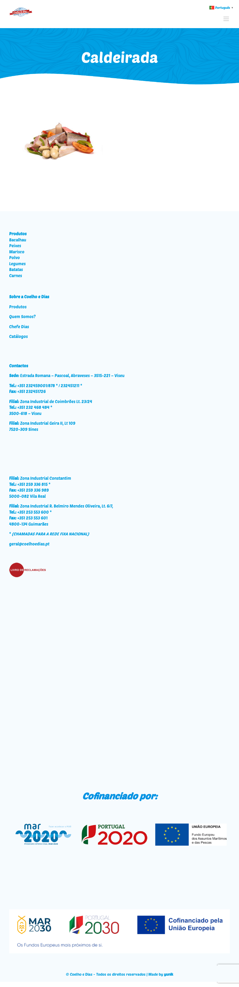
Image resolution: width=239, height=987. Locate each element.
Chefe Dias (19, 326)
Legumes (17, 263)
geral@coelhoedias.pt (29, 543)
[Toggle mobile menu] (226, 19)
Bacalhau (17, 239)
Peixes (15, 245)
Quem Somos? (22, 316)
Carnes (15, 275)
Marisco (16, 251)
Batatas (16, 269)
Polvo (14, 257)
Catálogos (18, 336)
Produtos (18, 306)
